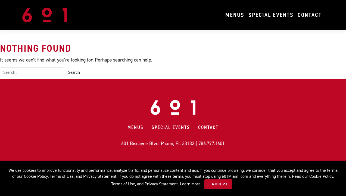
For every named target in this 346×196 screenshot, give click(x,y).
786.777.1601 (211, 143)
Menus (234, 15)
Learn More (190, 184)
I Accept (218, 184)
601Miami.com (235, 176)
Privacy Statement (99, 176)
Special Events (271, 15)
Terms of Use (62, 176)
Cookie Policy (36, 176)
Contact (310, 15)
